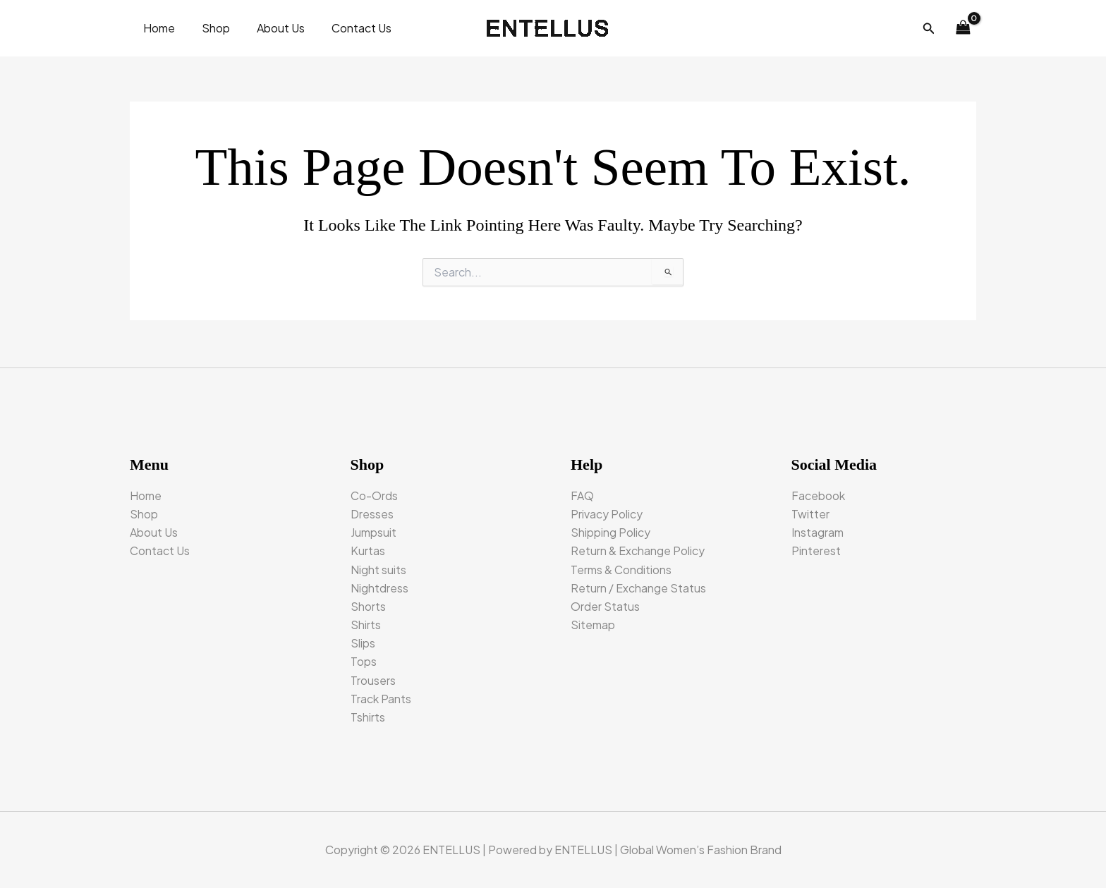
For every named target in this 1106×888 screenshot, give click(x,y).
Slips (363, 642)
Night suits (378, 568)
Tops (364, 661)
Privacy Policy (607, 511)
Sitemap (593, 623)
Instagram (817, 530)
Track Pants (381, 698)
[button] (929, 28)
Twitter (810, 511)
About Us (270, 27)
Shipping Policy (610, 530)
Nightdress (379, 586)
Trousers (373, 679)
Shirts (366, 623)
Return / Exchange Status (638, 586)
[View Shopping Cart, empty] (962, 28)
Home (157, 27)
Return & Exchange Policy (638, 549)
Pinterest (816, 549)
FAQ (582, 493)
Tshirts (368, 717)
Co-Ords (374, 493)
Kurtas (368, 549)
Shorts (368, 604)
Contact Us (347, 27)
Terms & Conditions (621, 568)
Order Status (605, 604)
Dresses (372, 511)
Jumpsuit (373, 530)
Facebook (818, 493)
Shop (209, 27)
